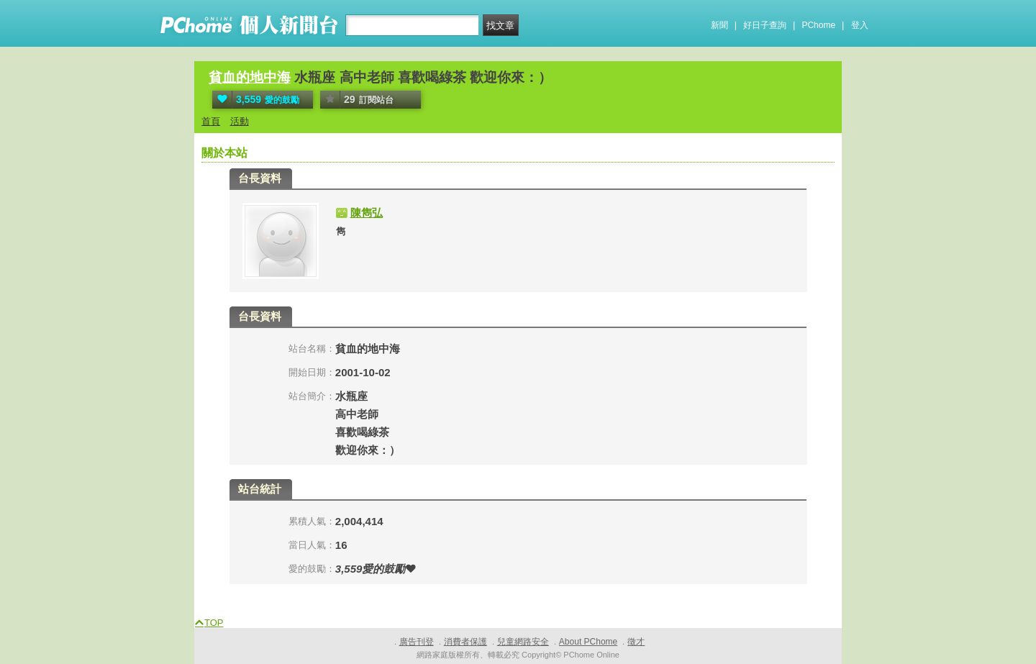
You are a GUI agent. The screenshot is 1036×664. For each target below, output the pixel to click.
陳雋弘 (366, 212)
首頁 (210, 121)
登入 (859, 25)
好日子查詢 (764, 25)
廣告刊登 (416, 642)
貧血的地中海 (250, 77)
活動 (239, 121)
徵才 (636, 642)
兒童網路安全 (523, 642)
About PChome (588, 642)
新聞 (719, 25)
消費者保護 (465, 642)
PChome (818, 25)
